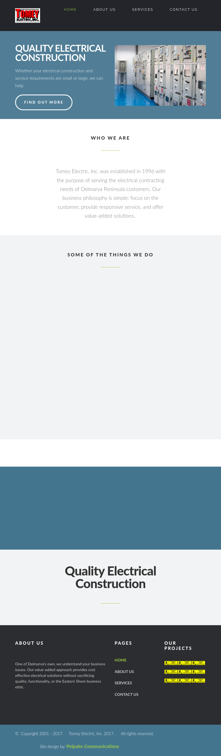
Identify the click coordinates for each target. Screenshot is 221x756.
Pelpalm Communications (92, 746)
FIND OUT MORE (43, 102)
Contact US (184, 9)
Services (142, 9)
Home (70, 9)
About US (104, 9)
